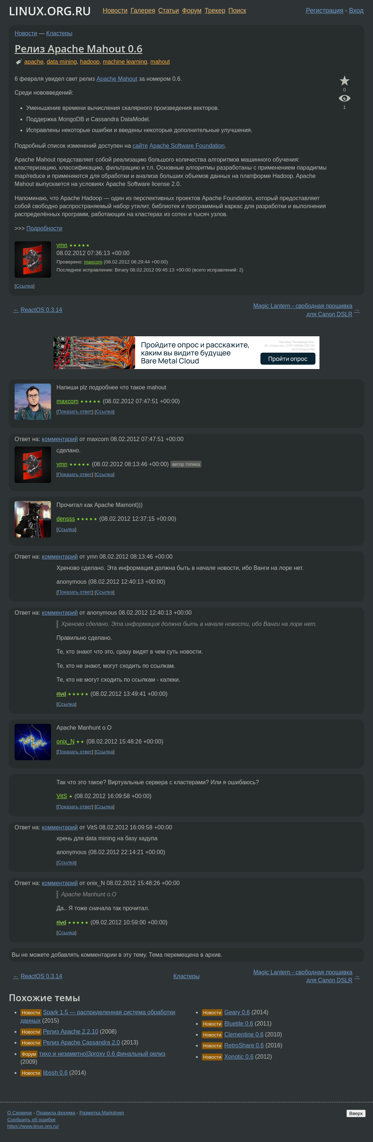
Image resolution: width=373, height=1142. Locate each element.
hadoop (89, 62)
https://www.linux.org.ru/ (33, 1126)
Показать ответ (75, 412)
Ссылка (24, 286)
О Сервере (19, 1112)
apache (34, 62)
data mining (62, 62)
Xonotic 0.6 (239, 1057)
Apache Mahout (117, 79)
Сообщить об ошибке (31, 1119)
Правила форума (55, 1112)
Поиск (237, 10)
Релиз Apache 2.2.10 (70, 1031)
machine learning (125, 62)
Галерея (143, 10)
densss (65, 519)
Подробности (44, 228)
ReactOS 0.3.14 (41, 310)
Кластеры (59, 33)
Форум (191, 10)
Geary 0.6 (237, 1012)
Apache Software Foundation (186, 146)
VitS (61, 796)
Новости (115, 10)
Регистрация (324, 10)
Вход (356, 10)
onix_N (65, 741)
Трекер (215, 10)
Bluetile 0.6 (238, 1023)
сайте (140, 146)
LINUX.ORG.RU (50, 11)
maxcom (93, 262)
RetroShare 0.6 (244, 1045)
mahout (160, 62)
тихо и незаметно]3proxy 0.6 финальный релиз (102, 1054)
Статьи (168, 10)
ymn (61, 245)
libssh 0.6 (55, 1073)
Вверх (356, 1113)
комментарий (60, 439)
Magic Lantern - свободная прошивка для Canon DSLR (303, 310)
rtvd (61, 694)
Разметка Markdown (101, 1112)
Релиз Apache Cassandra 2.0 (81, 1042)
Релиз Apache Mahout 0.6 (78, 48)
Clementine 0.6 (244, 1034)
